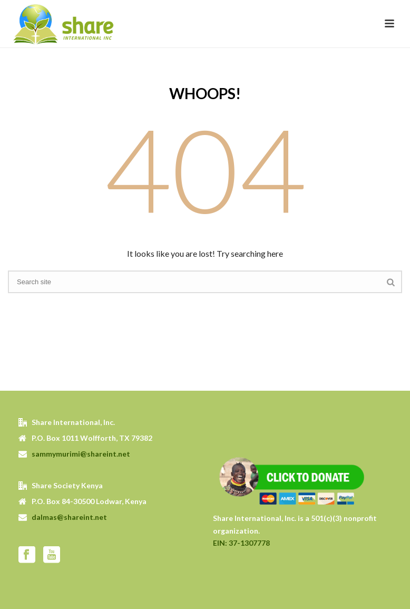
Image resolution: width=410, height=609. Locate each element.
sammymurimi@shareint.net (81, 453)
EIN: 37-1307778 (241, 542)
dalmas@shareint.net (69, 517)
